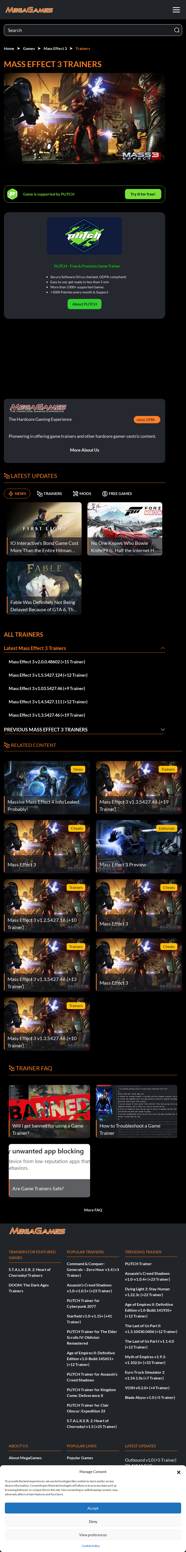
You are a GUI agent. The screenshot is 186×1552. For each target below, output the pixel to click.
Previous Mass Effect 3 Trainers (46, 729)
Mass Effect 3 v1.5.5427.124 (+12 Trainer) (48, 675)
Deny (93, 1521)
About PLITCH (84, 304)
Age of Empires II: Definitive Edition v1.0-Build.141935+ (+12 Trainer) (149, 1310)
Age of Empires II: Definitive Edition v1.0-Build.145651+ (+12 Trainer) (91, 1358)
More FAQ (93, 1209)
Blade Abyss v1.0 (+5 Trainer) (150, 1397)
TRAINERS (49, 493)
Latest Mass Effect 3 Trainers (35, 648)
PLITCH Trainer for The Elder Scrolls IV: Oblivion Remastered (92, 1337)
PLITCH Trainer (138, 1263)
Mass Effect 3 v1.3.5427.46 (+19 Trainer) (47, 715)
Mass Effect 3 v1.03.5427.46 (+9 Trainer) (47, 688)
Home (9, 48)
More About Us (84, 450)
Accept (93, 1508)
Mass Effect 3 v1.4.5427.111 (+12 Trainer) (48, 701)
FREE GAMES (117, 493)
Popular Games (80, 1457)
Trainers (83, 48)
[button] (178, 1471)
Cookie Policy (91, 1546)
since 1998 (146, 419)
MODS (82, 493)
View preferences (93, 1535)
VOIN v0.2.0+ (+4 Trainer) (147, 1387)
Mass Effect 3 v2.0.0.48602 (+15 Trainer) (47, 661)
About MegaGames (25, 1457)
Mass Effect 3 (55, 48)
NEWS (17, 493)
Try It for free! (143, 194)
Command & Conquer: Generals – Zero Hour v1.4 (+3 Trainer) (93, 1269)
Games (29, 48)
